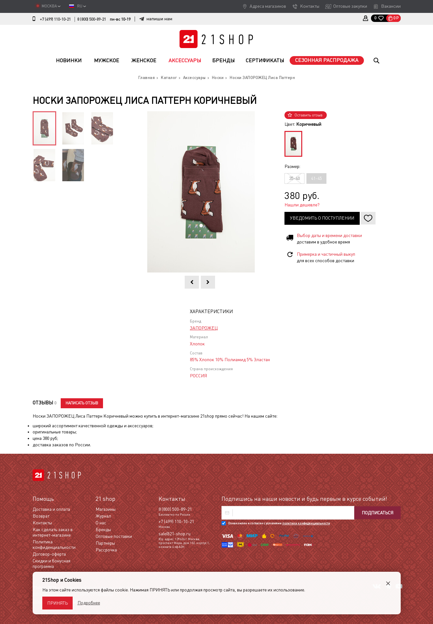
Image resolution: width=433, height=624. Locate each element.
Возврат (41, 516)
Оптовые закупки (350, 6)
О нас (101, 522)
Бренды (223, 60)
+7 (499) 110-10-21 (55, 19)
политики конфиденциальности (306, 523)
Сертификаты (265, 60)
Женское (143, 60)
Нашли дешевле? (302, 204)
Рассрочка (106, 549)
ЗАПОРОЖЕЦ (204, 328)
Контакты (309, 6)
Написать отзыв (82, 403)
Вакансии (391, 6)
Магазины (106, 509)
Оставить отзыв (308, 115)
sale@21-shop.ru (175, 533)
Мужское (106, 60)
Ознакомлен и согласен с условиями (279, 523)
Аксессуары (185, 60)
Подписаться (377, 512)
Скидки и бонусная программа (51, 563)
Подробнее (88, 602)
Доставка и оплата (51, 509)
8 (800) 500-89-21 (91, 19)
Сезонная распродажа (326, 60)
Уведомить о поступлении (322, 218)
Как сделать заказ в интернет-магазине (53, 532)
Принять (57, 603)
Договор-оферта (49, 554)
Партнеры (105, 543)
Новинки (69, 60)
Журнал (103, 516)
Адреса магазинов (268, 6)
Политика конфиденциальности (54, 544)
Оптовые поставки (114, 536)
